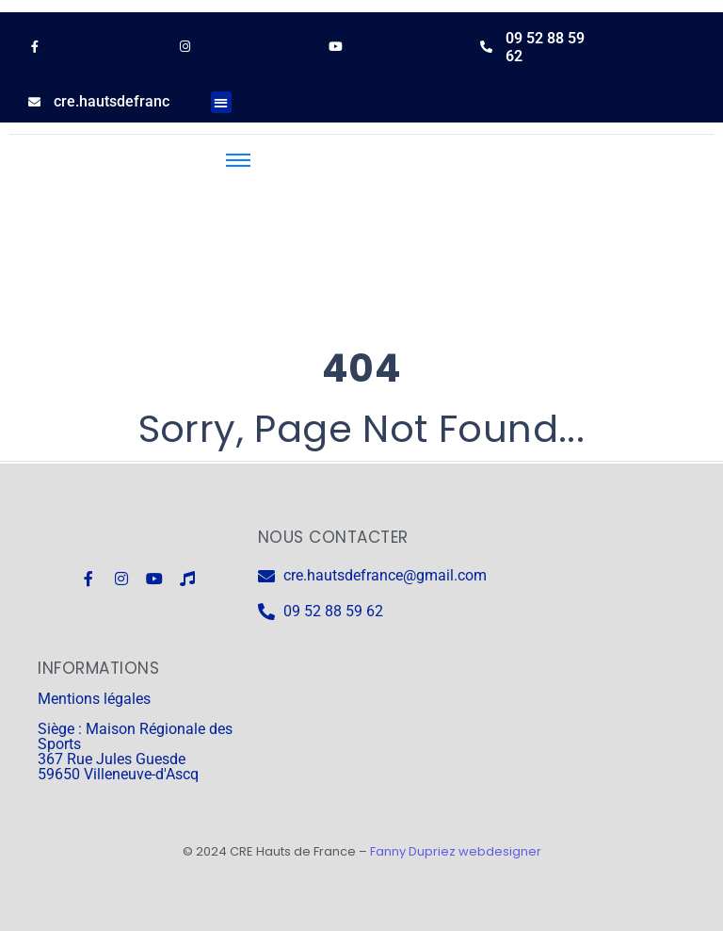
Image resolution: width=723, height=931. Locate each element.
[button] (222, 102)
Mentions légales (94, 699)
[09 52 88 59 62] (486, 47)
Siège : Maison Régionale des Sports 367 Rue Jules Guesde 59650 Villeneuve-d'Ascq (135, 751)
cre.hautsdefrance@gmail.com (158, 101)
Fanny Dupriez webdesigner (455, 851)
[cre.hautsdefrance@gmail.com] (34, 102)
